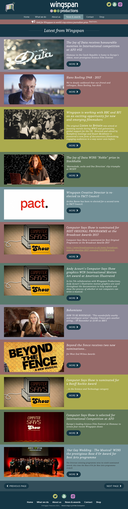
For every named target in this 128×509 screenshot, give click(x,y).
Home (26, 16)
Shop (101, 16)
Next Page (114, 486)
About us (56, 16)
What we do (40, 16)
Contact (90, 16)
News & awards (73, 16)
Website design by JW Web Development (73, 506)
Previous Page (16, 486)
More (73, 63)
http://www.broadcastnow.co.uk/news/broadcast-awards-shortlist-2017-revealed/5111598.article (92, 249)
